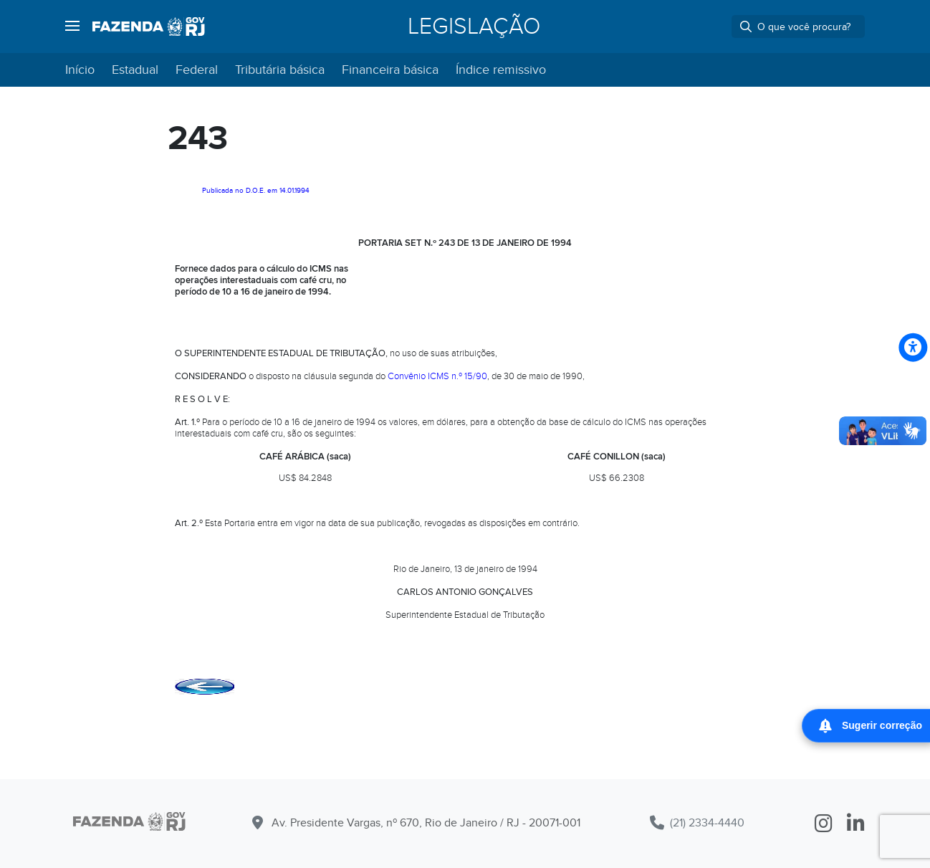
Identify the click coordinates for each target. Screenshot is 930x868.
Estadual (135, 69)
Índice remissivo (501, 69)
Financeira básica (390, 69)
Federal (197, 69)
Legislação (474, 26)
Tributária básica (280, 69)
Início (80, 69)
